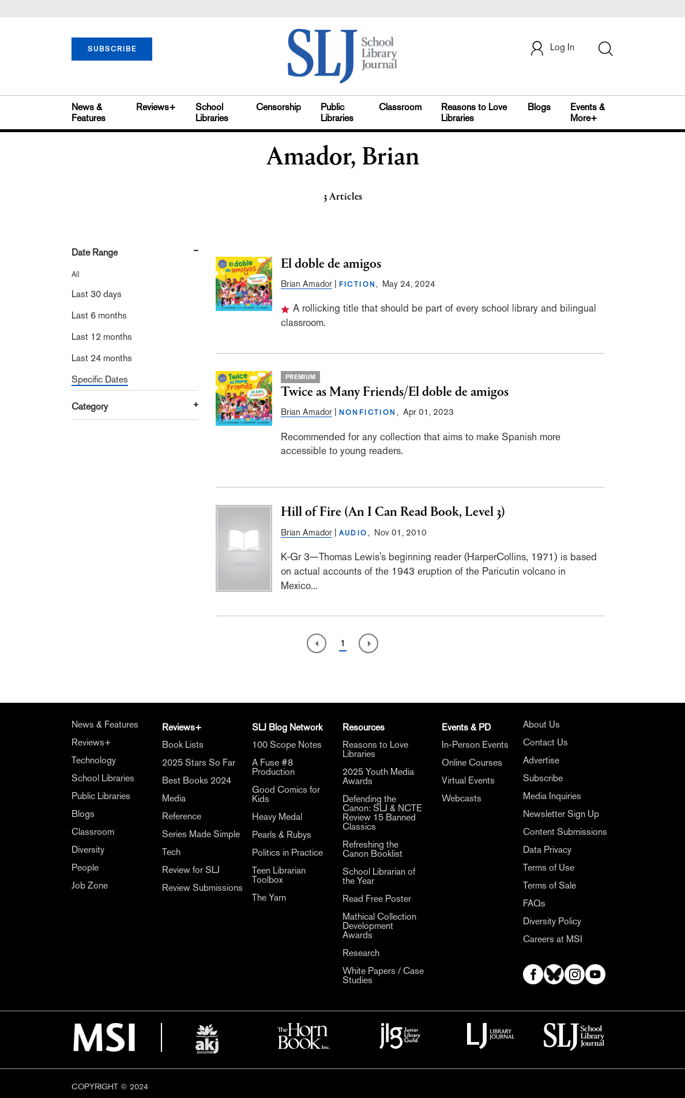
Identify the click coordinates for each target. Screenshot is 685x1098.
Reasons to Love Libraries (474, 112)
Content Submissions (565, 831)
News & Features (88, 112)
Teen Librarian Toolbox (279, 875)
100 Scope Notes (287, 744)
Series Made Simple (201, 834)
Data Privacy (547, 849)
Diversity (87, 849)
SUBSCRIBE (112, 49)
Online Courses (472, 762)
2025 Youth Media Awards (378, 776)
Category (89, 406)
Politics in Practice (287, 852)
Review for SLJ (191, 869)
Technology (93, 760)
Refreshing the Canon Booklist (372, 849)
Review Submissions (202, 887)
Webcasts (461, 798)
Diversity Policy (552, 921)
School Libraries (211, 112)
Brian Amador (306, 283)
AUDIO (353, 533)
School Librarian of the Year (378, 876)
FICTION (358, 284)
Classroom (400, 107)
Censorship (278, 107)
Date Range (94, 252)
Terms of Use (548, 867)
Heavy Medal (277, 816)
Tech (171, 851)
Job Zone (89, 885)
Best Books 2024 (196, 780)
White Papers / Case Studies (383, 975)
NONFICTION (368, 413)
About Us (541, 724)
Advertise (541, 760)
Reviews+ (156, 107)
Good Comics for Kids (286, 794)
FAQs (534, 903)
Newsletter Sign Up (561, 813)
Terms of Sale (549, 885)
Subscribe (543, 778)
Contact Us (545, 742)
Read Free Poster (376, 898)
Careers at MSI (552, 939)
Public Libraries (337, 112)
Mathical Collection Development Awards (379, 925)
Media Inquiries (552, 795)
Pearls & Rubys (281, 834)
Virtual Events (468, 780)
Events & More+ (587, 112)
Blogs (539, 107)
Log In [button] (551, 48)
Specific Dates (99, 379)
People (85, 867)
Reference (181, 816)
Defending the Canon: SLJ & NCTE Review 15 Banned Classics (382, 812)
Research (360, 952)
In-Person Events (475, 744)
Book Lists (183, 744)
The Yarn (269, 897)
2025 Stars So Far (198, 762)
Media (174, 798)
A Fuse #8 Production (273, 767)
